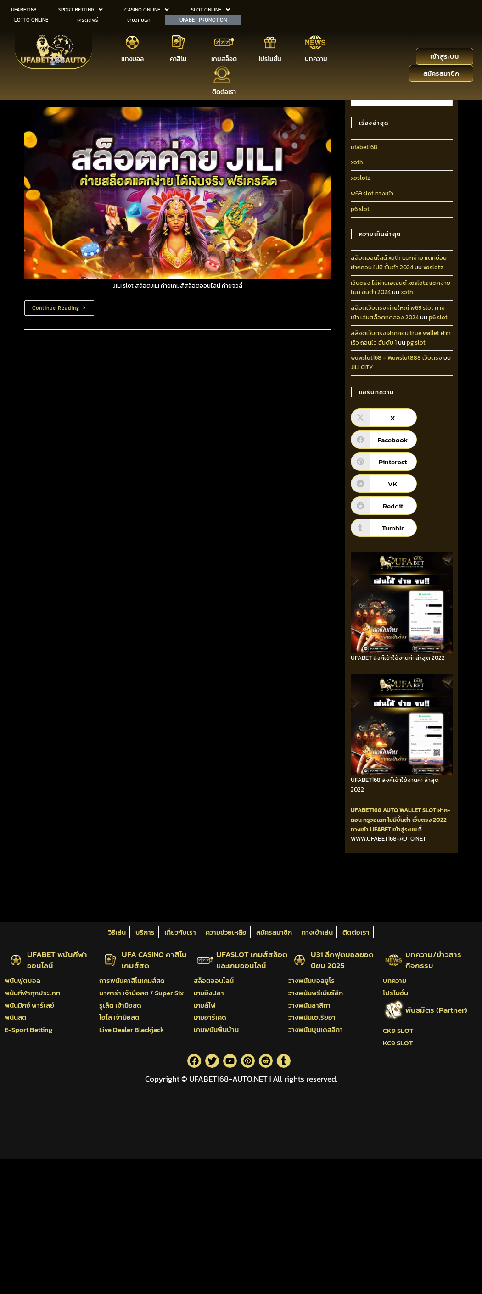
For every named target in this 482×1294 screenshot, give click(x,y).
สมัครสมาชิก (274, 932)
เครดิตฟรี (87, 18)
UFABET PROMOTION (203, 18)
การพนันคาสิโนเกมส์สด (132, 980)
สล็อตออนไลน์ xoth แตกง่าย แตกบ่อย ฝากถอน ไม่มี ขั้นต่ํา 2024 (399, 262)
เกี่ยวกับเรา (139, 18)
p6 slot (360, 209)
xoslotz (360, 177)
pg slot (416, 342)
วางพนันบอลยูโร (311, 980)
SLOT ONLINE (210, 9)
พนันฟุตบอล (22, 980)
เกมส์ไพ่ (205, 1005)
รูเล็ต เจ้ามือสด (120, 1005)
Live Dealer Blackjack (131, 1029)
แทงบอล (132, 58)
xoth (357, 162)
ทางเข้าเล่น (317, 932)
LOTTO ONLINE (31, 18)
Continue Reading (63, 306)
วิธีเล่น (117, 932)
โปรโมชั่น (269, 58)
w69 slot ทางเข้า (372, 193)
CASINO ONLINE (146, 9)
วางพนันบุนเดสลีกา (315, 1029)
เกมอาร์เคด (210, 1017)
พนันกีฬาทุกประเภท (32, 992)
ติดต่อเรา (224, 91)
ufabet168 (364, 147)
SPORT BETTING (80, 9)
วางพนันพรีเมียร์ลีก (315, 992)
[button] (80, 9)
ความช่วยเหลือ (226, 932)
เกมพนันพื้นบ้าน (216, 1029)
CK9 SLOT (398, 1030)
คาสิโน (178, 58)
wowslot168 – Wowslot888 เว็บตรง (396, 357)
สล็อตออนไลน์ (214, 980)
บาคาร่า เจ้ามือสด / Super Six (141, 992)
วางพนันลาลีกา (309, 1005)
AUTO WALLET (402, 810)
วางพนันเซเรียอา (312, 1017)
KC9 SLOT (398, 1042)
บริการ (145, 932)
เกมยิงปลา (209, 992)
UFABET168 (23, 9)
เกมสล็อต (224, 58)
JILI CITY (362, 367)
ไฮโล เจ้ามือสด (119, 1017)
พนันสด (16, 1017)
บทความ (316, 58)
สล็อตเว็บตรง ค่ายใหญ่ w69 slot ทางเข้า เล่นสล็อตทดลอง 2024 (398, 312)
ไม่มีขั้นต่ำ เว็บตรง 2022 (417, 819)
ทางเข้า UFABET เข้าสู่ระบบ (384, 829)
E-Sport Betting (28, 1029)
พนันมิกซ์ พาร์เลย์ (29, 1005)
